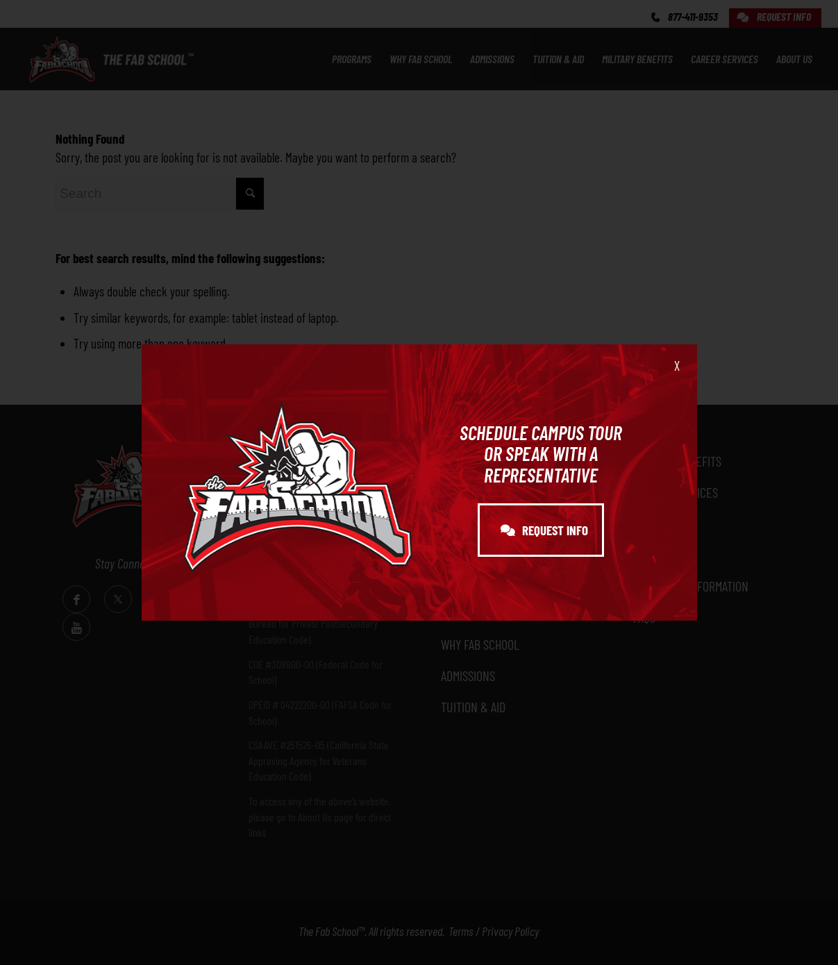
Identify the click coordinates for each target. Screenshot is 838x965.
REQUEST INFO (544, 530)
